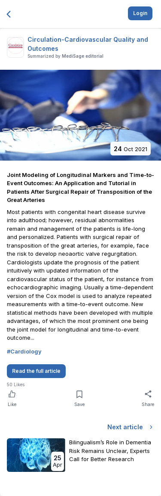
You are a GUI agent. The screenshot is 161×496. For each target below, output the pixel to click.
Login (140, 13)
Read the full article (36, 371)
